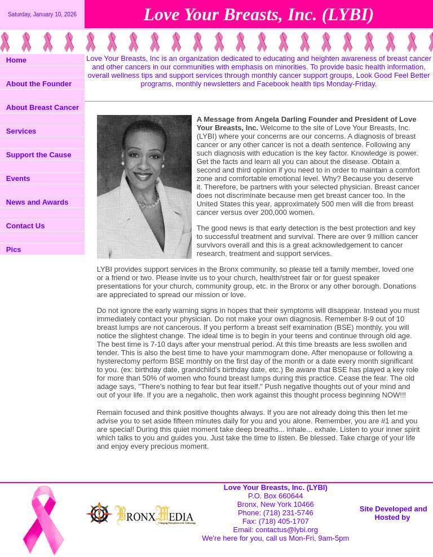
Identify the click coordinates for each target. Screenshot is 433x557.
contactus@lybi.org (286, 529)
